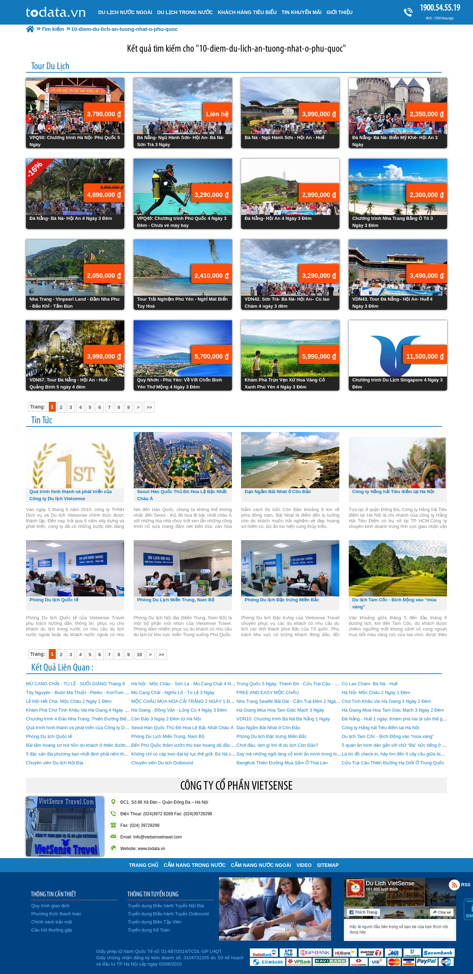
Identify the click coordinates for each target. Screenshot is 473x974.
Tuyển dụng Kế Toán (149, 930)
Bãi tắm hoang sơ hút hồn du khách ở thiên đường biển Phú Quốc (93, 745)
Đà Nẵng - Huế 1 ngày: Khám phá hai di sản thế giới (394, 718)
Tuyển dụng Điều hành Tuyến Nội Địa (166, 905)
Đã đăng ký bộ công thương (60, 956)
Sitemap (328, 865)
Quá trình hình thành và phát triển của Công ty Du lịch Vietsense (91, 727)
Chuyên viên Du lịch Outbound (162, 762)
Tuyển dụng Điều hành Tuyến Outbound (168, 913)
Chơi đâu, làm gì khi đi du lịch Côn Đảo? (277, 745)
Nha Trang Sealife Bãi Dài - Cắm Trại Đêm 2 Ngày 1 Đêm (294, 701)
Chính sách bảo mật (51, 921)
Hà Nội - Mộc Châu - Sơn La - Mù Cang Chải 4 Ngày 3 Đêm (192, 683)
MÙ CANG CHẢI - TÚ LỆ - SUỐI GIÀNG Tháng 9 (75, 683)
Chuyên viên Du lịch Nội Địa (54, 762)
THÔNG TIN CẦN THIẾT (53, 894)
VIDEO (304, 865)
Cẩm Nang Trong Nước (194, 865)
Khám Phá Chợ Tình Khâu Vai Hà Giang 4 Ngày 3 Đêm (82, 710)
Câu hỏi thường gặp (51, 930)
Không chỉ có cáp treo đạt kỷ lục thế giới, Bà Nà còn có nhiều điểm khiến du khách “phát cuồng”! (228, 754)
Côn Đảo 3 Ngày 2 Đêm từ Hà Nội (166, 718)
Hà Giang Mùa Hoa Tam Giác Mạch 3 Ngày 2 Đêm (393, 710)
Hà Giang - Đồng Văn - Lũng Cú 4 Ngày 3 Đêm (179, 710)
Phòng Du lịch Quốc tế (49, 736)
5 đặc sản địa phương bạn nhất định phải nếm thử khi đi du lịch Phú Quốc (100, 754)
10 (139, 654)
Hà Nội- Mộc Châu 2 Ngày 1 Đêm (376, 692)
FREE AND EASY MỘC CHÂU (267, 692)
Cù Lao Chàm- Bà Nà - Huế (370, 683)
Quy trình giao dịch (50, 905)
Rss (454, 884)
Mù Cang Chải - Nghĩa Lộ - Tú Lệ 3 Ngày (172, 692)
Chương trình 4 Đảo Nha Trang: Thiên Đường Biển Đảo (82, 718)
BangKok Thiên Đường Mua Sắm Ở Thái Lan (282, 762)
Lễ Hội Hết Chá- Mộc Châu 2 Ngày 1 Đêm (69, 701)
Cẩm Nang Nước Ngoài (261, 865)
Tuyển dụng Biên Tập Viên (154, 921)
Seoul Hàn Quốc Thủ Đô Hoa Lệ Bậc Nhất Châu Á (182, 727)
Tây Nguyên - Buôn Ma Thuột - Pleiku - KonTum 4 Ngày (82, 692)
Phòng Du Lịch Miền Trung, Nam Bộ (168, 736)
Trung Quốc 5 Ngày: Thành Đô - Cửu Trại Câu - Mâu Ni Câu (297, 683)
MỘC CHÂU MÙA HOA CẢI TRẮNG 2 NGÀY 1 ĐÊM (184, 701)
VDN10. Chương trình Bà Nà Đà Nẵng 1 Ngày (283, 718)
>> (149, 407)
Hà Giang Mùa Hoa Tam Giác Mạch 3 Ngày (280, 710)
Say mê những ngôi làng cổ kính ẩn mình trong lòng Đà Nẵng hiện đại (307, 754)
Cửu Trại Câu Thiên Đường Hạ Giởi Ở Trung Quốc (393, 762)
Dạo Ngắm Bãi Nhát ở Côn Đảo (268, 727)
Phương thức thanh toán (56, 913)
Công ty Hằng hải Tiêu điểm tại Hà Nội (380, 727)
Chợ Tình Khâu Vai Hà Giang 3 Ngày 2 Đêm (386, 701)
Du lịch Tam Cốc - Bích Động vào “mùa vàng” (388, 736)
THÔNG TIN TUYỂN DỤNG (153, 894)
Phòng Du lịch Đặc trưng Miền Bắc (271, 736)
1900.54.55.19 (439, 7)
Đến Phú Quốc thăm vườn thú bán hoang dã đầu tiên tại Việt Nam (198, 745)
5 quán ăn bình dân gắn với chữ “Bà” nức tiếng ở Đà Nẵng (401, 745)
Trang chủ (144, 865)
